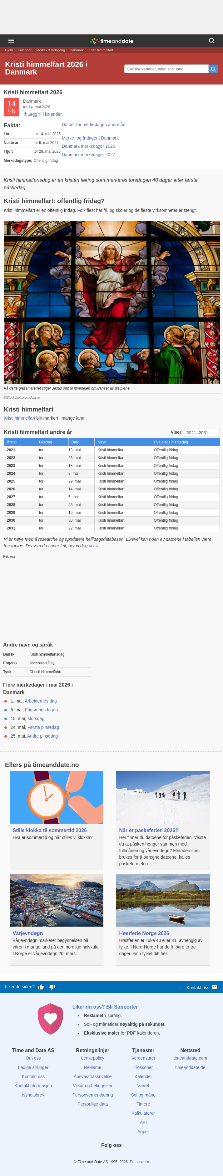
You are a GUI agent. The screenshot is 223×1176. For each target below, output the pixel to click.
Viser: (177, 432)
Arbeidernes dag (41, 700)
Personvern (139, 1162)
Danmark (77, 50)
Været (143, 1085)
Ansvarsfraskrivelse (93, 1076)
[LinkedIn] (111, 1156)
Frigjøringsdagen (41, 709)
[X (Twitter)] (101, 1156)
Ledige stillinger (33, 1067)
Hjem (9, 50)
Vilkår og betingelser (92, 1085)
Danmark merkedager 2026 (88, 146)
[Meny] (11, 40)
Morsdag (35, 718)
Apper (143, 1131)
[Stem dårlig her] (52, 987)
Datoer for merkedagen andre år (93, 124)
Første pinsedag (43, 727)
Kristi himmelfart (19, 418)
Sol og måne (143, 1094)
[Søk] (212, 40)
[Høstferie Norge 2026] (163, 920)
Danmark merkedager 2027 (88, 154)
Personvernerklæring (92, 1094)
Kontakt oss (202, 987)
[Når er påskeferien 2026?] (163, 820)
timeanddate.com (190, 1058)
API (143, 1122)
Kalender (25, 50)
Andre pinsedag (42, 736)
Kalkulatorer (143, 1113)
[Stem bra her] (41, 987)
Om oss (33, 1058)
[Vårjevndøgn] (56, 920)
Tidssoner (143, 1067)
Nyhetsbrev (33, 1094)
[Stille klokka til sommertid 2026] (56, 817)
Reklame (92, 1067)
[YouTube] (132, 1156)
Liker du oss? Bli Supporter (105, 1007)
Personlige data (92, 1104)
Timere (143, 1104)
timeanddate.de (190, 1067)
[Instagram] (122, 1156)
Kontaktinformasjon (33, 1085)
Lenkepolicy (92, 1058)
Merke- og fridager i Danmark (90, 138)
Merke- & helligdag (50, 50)
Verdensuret (143, 1058)
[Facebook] (90, 1156)
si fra (93, 545)
